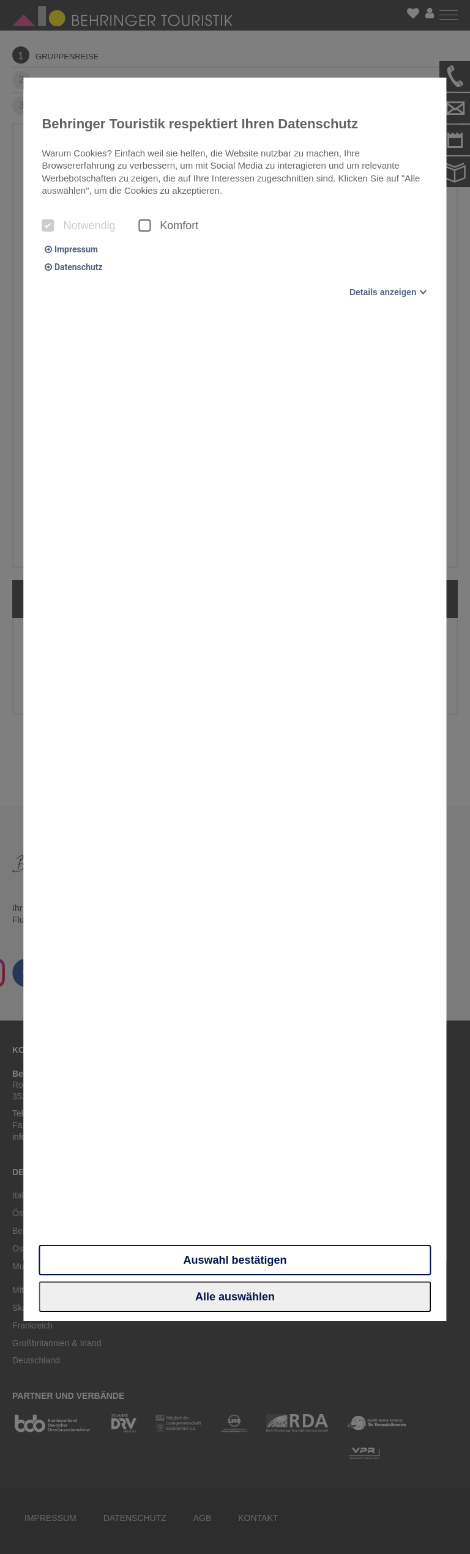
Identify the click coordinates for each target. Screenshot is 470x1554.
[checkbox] (48, 225)
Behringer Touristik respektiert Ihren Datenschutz (200, 123)
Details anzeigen (383, 292)
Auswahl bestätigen (234, 1260)
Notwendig (78, 225)
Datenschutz (73, 267)
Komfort (168, 225)
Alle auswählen (235, 1297)
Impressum (71, 249)
